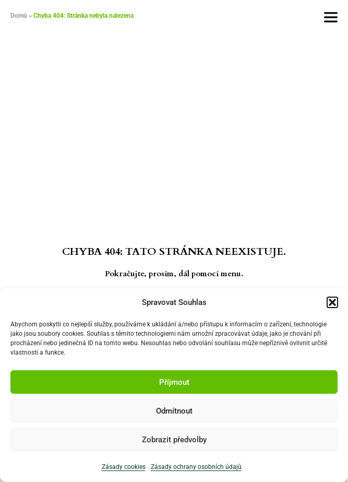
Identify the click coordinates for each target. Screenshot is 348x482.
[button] (332, 302)
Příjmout (174, 382)
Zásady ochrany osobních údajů (196, 467)
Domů (18, 15)
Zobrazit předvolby (174, 439)
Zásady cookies (124, 467)
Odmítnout (174, 411)
